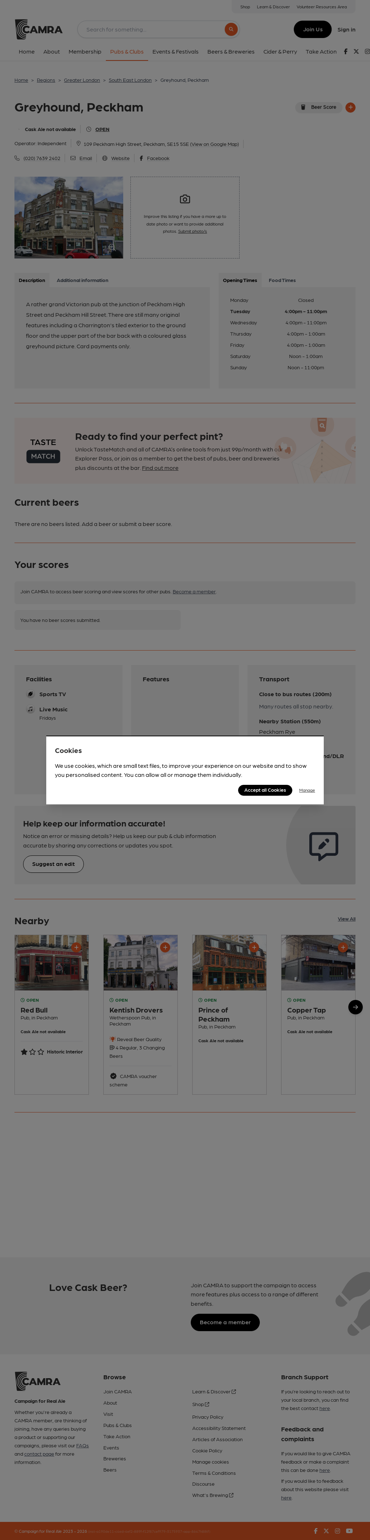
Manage (307, 789)
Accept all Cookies (265, 789)
